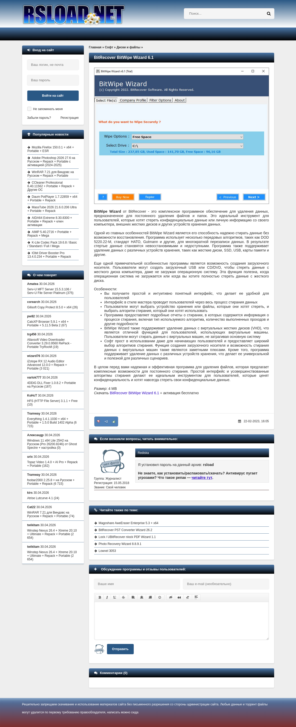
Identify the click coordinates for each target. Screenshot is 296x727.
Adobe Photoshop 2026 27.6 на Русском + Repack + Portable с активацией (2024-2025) (51, 161)
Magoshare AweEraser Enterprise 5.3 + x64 (128, 523)
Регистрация (69, 118)
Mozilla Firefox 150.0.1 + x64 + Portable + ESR (51, 149)
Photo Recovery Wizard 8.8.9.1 (120, 544)
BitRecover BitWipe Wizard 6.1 (134, 393)
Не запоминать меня (48, 109)
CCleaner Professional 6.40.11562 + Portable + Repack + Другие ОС (51, 186)
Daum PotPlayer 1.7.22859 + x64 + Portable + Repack (52, 198)
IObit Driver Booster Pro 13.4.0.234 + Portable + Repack (49, 254)
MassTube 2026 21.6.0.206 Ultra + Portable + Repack (52, 209)
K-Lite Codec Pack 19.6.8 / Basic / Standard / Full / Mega (52, 244)
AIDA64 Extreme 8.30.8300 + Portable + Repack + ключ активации (50, 221)
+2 (106, 421)
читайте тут (202, 477)
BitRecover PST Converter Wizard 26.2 (126, 530)
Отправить (120, 649)
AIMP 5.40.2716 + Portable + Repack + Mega (50, 233)
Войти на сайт (53, 95)
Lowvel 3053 (107, 551)
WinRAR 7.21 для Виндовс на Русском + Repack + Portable (51, 173)
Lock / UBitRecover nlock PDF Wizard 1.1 (127, 537)
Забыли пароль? (39, 118)
